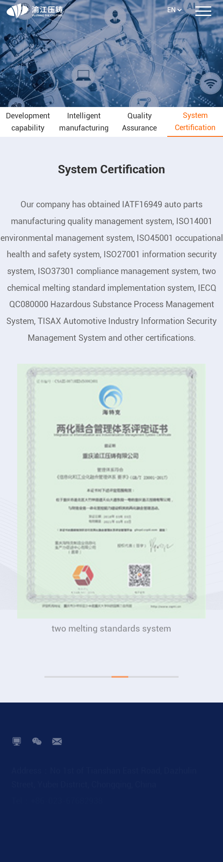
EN (171, 10)
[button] (52, 686)
